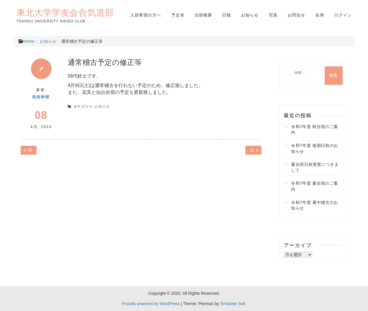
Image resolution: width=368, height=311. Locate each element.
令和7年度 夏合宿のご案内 (314, 186)
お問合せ (296, 15)
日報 (226, 15)
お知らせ (250, 15)
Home (28, 41)
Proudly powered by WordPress (151, 303)
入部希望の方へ (145, 15)
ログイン (343, 15)
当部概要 (203, 15)
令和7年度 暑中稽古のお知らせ (314, 205)
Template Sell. (233, 303)
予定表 (177, 15)
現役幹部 (41, 97)
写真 (273, 15)
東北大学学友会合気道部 (65, 12)
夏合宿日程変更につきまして (315, 167)
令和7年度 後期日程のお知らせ (314, 148)
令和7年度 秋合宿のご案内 (314, 129)
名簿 (319, 15)
